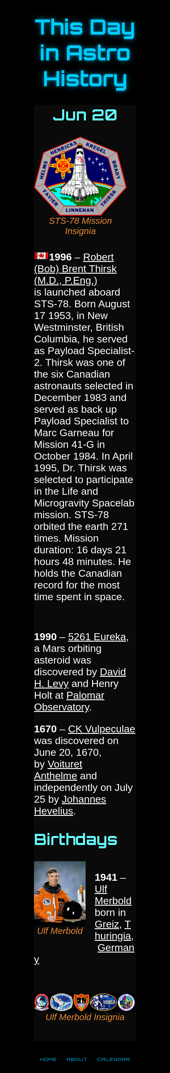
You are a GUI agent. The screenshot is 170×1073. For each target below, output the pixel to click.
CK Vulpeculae (101, 728)
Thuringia (113, 929)
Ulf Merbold (113, 894)
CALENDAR (113, 1059)
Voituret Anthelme (58, 769)
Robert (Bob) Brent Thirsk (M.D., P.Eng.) (75, 268)
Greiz (107, 924)
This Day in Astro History (85, 52)
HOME (48, 1059)
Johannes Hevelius (70, 804)
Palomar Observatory (69, 701)
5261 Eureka (97, 636)
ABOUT (77, 1059)
